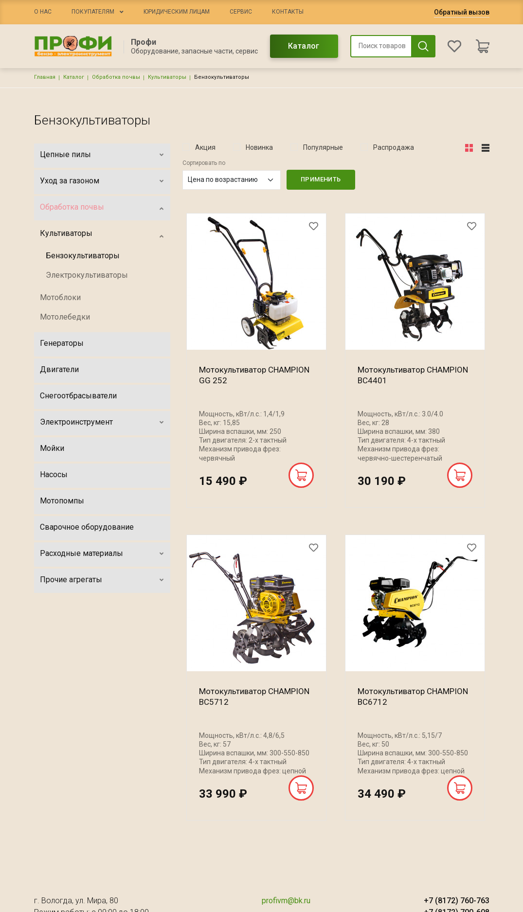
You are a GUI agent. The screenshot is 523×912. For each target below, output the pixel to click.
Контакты (288, 11)
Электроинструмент (76, 422)
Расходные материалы (81, 553)
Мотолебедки (65, 317)
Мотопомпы (62, 500)
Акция (205, 147)
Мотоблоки (60, 297)
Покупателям (93, 11)
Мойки (52, 448)
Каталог (304, 46)
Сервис (241, 11)
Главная (44, 77)
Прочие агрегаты (71, 579)
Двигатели (59, 369)
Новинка (259, 147)
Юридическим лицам (177, 11)
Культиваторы (167, 77)
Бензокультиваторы (83, 255)
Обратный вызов (461, 12)
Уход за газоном (69, 180)
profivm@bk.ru (286, 900)
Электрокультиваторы (87, 275)
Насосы (54, 474)
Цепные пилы (65, 154)
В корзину (301, 475)
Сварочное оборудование (87, 527)
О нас (43, 11)
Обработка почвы (116, 77)
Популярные (323, 147)
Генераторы (62, 343)
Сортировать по (203, 163)
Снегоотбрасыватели (78, 395)
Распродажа (393, 147)
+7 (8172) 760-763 (456, 900)
